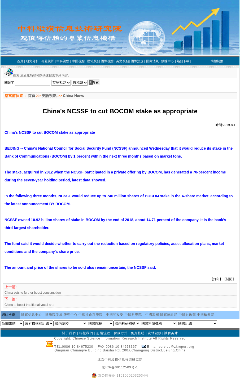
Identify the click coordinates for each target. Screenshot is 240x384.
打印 (216, 279)
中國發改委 (114, 314)
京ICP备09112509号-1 (120, 367)
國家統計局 (168, 314)
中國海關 (152, 314)
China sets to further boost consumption (33, 292)
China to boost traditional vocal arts (29, 305)
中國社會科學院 (90, 314)
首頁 (31, 95)
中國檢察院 (205, 314)
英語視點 (49, 95)
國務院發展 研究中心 (61, 314)
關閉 (229, 279)
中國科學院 (133, 314)
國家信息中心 (31, 314)
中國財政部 (187, 314)
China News (73, 95)
